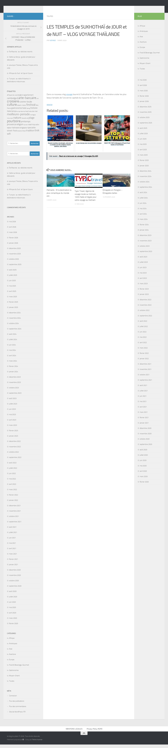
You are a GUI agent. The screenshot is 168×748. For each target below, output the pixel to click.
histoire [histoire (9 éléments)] (33, 111)
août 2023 (12, 402)
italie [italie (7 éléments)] (9, 114)
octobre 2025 (14, 263)
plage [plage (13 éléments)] (31, 121)
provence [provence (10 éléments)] (11, 128)
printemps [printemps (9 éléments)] (25, 125)
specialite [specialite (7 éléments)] (32, 131)
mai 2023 (12, 418)
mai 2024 (12, 354)
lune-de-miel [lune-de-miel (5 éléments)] (33, 115)
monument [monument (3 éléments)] (10, 121)
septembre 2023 (15, 396)
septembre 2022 (15, 461)
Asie (10, 652)
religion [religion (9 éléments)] (19, 128)
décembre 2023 (15, 380)
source (49, 108)
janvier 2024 (13, 375)
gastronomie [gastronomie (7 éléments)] (16, 111)
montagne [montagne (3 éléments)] (33, 118)
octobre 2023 (14, 391)
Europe (11, 663)
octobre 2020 (14, 584)
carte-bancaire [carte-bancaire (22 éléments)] (26, 101)
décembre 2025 (15, 252)
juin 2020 (12, 605)
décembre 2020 (15, 573)
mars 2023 (13, 429)
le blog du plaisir (23, 8)
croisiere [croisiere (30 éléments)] (13, 105)
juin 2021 (12, 541)
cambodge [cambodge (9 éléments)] (12, 101)
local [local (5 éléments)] (26, 115)
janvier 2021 (13, 568)
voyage (53, 44)
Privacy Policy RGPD (94, 732)
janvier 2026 (13, 246)
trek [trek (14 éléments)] (37, 133)
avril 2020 (12, 616)
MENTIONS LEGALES (74, 732)
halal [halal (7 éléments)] (24, 111)
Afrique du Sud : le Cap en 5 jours (21, 77)
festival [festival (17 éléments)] (30, 108)
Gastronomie (14, 674)
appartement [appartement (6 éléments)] (28, 98)
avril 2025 (12, 295)
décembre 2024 (15, 316)
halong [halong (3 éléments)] (28, 112)
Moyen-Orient (14, 679)
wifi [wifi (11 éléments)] (9, 137)
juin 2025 (12, 284)
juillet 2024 (13, 343)
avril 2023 (12, 423)
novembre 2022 (15, 450)
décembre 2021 (15, 509)
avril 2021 (12, 552)
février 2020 (13, 627)
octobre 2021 (14, 520)
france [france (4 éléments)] (9, 112)
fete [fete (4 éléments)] (37, 109)
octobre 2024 (14, 327)
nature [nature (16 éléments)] (17, 121)
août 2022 (12, 466)
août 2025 (12, 273)
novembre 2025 (15, 257)
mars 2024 (13, 364)
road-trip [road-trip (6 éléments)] (31, 128)
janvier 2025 (13, 311)
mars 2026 (13, 236)
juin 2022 (12, 477)
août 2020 (12, 595)
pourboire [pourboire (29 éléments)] (14, 125)
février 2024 (13, 370)
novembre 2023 (15, 386)
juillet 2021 (13, 536)
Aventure (12, 658)
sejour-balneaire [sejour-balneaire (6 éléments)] (13, 131)
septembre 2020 (15, 589)
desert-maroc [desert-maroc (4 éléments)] (21, 109)
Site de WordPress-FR (17, 715)
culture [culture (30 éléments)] (12, 108)
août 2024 (12, 338)
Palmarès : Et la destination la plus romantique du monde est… (59, 196)
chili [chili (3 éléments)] (37, 102)
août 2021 (12, 530)
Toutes (50, 20)
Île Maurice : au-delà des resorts (20, 55)
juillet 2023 (13, 407)
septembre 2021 (15, 525)
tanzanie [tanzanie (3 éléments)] (19, 134)
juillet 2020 (13, 600)
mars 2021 (13, 557)
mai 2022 (12, 482)
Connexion (13, 699)
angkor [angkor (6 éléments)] (20, 98)
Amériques (13, 647)
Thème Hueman (37, 743)
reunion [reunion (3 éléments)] (26, 128)
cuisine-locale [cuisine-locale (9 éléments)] (25, 105)
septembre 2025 (15, 268)
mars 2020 (13, 622)
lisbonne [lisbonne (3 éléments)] (22, 115)
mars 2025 (13, 300)
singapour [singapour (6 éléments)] (23, 131)
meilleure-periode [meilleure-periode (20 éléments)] (18, 118)
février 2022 (13, 498)
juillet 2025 (13, 279)
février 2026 (13, 241)
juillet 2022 (13, 472)
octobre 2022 (14, 455)
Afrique (11, 642)
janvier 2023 (13, 439)
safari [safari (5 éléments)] (37, 128)
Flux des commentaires (17, 710)
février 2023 (13, 434)
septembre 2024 (15, 332)
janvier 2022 (13, 504)
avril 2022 (12, 488)
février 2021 (13, 563)
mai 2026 (12, 225)
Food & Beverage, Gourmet (19, 668)
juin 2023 (12, 413)
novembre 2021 (15, 514)
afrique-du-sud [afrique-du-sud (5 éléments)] (12, 98)
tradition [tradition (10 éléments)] (30, 134)
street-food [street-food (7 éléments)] (12, 134)
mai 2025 (12, 289)
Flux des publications (16, 704)
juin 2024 (12, 348)
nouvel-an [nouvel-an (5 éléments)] (24, 122)
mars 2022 (13, 493)
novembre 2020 (15, 579)
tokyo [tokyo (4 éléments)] (24, 134)
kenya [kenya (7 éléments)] (13, 114)
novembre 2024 (15, 321)
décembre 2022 (15, 445)
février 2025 (13, 305)
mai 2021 (12, 547)
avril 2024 (12, 359)
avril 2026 (12, 230)
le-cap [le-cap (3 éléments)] (18, 115)
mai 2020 (12, 611)
